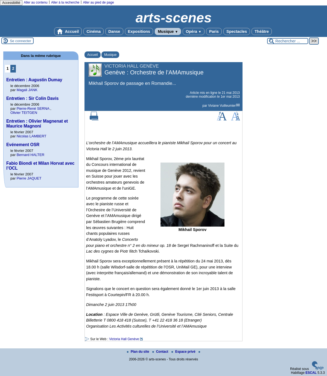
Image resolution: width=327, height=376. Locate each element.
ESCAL (311, 373)
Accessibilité (11, 3)
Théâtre (262, 31)
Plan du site (138, 352)
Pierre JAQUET (29, 178)
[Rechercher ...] (287, 41)
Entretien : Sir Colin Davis (32, 98)
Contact (160, 352)
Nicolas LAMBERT (31, 136)
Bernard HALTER (31, 155)
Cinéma (93, 31)
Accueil (68, 31)
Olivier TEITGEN (23, 113)
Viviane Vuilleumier (222, 106)
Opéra (193, 31)
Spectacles (236, 31)
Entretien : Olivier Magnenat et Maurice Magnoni (37, 123)
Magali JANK (27, 90)
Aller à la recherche (65, 2)
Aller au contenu (36, 2)
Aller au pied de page (98, 2)
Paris (214, 31)
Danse (114, 31)
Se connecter (20, 41)
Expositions (139, 31)
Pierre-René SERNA (33, 108)
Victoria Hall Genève (124, 339)
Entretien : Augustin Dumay (34, 79)
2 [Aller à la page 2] (13, 68)
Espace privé (183, 352)
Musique (168, 31)
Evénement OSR (22, 144)
